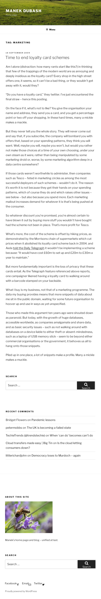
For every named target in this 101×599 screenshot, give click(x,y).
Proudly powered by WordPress (21, 591)
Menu (50, 29)
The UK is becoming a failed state (49, 427)
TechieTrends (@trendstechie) (25, 435)
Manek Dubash (24, 11)
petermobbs (14, 427)
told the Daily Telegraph (28, 248)
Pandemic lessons (43, 420)
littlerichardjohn (16, 455)
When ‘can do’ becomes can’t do (71, 435)
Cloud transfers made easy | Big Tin (29, 443)
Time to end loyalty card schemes (37, 57)
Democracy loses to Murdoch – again (56, 455)
